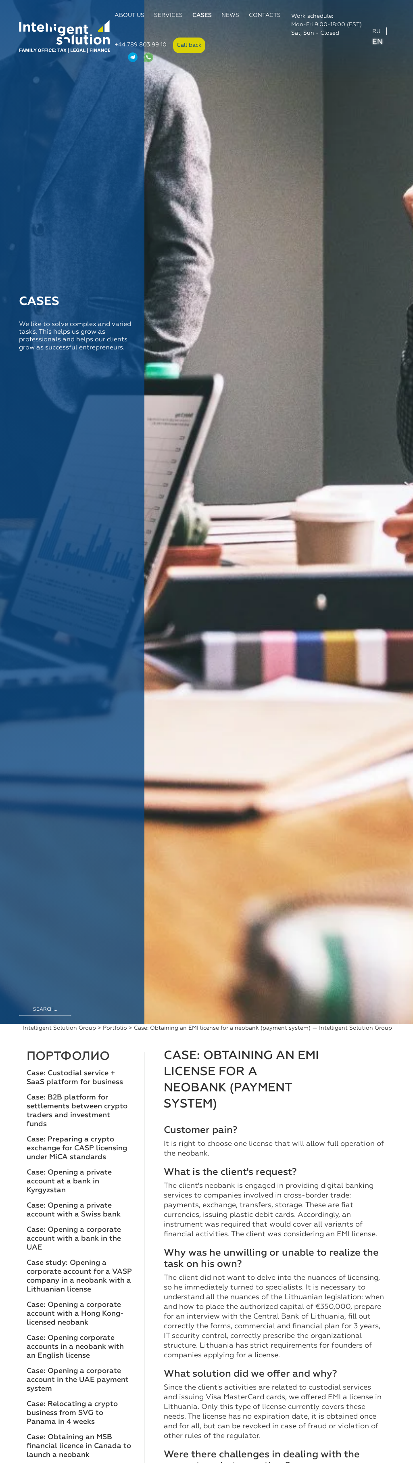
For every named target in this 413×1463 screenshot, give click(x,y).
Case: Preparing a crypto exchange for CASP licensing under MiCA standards (77, 1148)
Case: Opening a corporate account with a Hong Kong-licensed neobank (75, 1313)
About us (129, 15)
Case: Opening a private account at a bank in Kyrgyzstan (69, 1181)
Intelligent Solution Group (59, 1028)
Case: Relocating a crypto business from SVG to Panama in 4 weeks (72, 1412)
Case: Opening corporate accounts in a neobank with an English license (75, 1346)
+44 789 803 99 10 (141, 45)
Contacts (265, 15)
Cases (202, 15)
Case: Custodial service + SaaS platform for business (75, 1078)
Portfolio (115, 1028)
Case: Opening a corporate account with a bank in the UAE (74, 1238)
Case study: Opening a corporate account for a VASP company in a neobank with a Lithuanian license (79, 1276)
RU (376, 31)
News (230, 15)
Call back (189, 45)
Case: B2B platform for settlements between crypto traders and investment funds (77, 1111)
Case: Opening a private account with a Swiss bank (74, 1210)
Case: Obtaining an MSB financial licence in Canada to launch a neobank (79, 1446)
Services (168, 15)
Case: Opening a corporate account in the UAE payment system (78, 1379)
